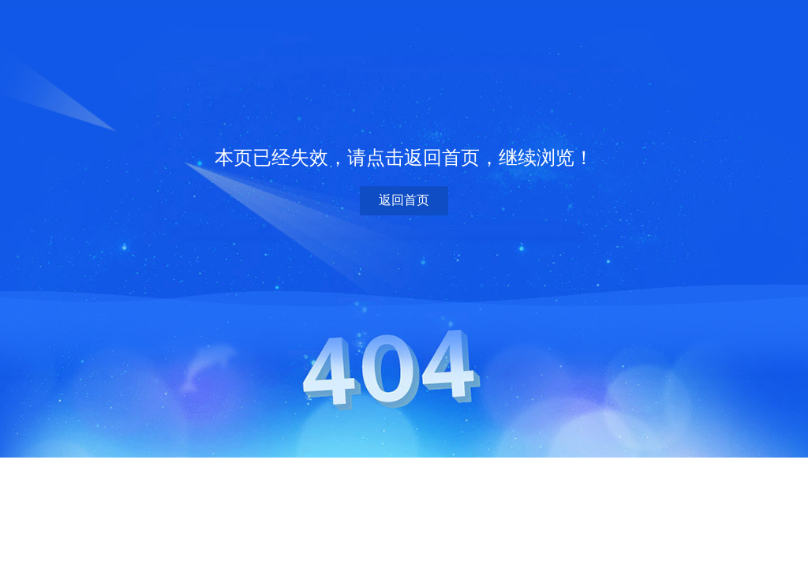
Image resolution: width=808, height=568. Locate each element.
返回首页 (404, 200)
